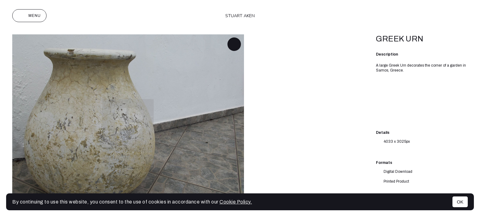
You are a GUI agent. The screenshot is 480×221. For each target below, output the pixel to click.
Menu (29, 15)
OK (460, 201)
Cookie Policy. (235, 201)
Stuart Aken (240, 16)
